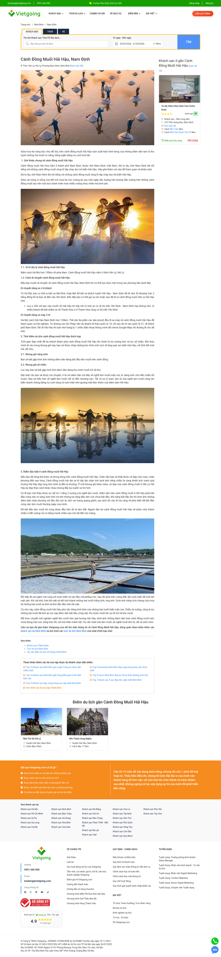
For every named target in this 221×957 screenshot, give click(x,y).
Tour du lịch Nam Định (37, 649)
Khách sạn (56, 13)
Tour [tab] (50, 31)
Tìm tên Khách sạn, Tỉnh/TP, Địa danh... (42, 38)
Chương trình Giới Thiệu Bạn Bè (82, 898)
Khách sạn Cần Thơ (122, 818)
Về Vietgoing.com (121, 922)
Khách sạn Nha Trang (92, 818)
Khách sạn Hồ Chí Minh (32, 813)
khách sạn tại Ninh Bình (33, 631)
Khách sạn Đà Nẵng (91, 809)
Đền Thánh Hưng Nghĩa (80, 738)
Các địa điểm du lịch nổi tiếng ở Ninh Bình (46, 652)
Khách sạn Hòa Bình (61, 822)
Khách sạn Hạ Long (30, 822)
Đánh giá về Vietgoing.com (79, 879)
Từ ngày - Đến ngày (122, 38)
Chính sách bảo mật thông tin (127, 876)
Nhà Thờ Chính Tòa (179, 132)
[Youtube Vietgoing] (42, 892)
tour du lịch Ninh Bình (75, 631)
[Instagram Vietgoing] (31, 892)
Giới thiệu (71, 857)
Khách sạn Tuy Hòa (152, 813)
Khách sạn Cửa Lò (121, 809)
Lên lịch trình (202, 13)
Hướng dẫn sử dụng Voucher (80, 889)
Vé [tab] (63, 31)
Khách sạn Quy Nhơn (123, 836)
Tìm (188, 42)
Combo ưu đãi (97, 13)
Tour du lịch (77, 13)
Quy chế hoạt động (122, 881)
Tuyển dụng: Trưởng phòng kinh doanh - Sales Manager (177, 859)
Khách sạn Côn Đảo (122, 831)
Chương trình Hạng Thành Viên (81, 903)
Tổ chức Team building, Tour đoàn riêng (131, 903)
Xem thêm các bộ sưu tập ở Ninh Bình (43, 688)
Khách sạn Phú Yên (152, 809)
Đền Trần (174, 129)
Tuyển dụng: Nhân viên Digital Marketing (178, 873)
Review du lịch (119, 908)
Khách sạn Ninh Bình (61, 809)
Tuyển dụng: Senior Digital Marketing (176, 883)
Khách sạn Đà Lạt (90, 830)
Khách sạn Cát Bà (29, 827)
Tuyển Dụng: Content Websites (173, 878)
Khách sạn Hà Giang (61, 818)
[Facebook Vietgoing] (25, 892)
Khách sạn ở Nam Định (38, 645)
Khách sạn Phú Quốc (123, 822)
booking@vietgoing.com (37, 881)
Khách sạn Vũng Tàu (122, 827)
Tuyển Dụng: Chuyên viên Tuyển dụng (176, 887)
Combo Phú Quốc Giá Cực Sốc (107, 3)
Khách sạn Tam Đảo (60, 827)
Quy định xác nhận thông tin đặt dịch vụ (131, 867)
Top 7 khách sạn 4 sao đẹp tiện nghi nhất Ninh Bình (117, 680)
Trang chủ (25, 24)
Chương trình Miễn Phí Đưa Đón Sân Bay (86, 894)
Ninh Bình (38, 24)
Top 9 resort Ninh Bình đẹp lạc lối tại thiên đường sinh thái (120, 675)
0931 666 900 (43, 3)
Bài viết (151, 13)
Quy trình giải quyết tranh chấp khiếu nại (132, 886)
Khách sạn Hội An (90, 813)
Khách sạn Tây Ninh (122, 813)
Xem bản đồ (76, 66)
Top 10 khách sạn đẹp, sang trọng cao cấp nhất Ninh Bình (53, 683)
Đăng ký (209, 3)
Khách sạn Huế (89, 834)
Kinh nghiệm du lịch (122, 913)
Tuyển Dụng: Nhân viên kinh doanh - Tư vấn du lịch (179, 867)
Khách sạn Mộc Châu (61, 813)
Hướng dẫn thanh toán (77, 884)
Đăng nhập (194, 3)
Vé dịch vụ (115, 13)
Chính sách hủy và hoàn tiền (126, 871)
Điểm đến (134, 13)
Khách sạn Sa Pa (29, 818)
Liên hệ (70, 862)
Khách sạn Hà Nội (29, 809)
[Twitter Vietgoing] (36, 892)
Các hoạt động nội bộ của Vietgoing (84, 867)
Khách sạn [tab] (32, 31)
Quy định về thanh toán (124, 862)
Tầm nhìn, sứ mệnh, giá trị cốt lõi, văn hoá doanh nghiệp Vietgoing (86, 873)
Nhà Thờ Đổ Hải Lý (32, 738)
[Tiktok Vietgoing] (48, 892)
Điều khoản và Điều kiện (124, 857)
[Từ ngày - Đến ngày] (138, 44)
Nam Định (51, 24)
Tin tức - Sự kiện (120, 917)
